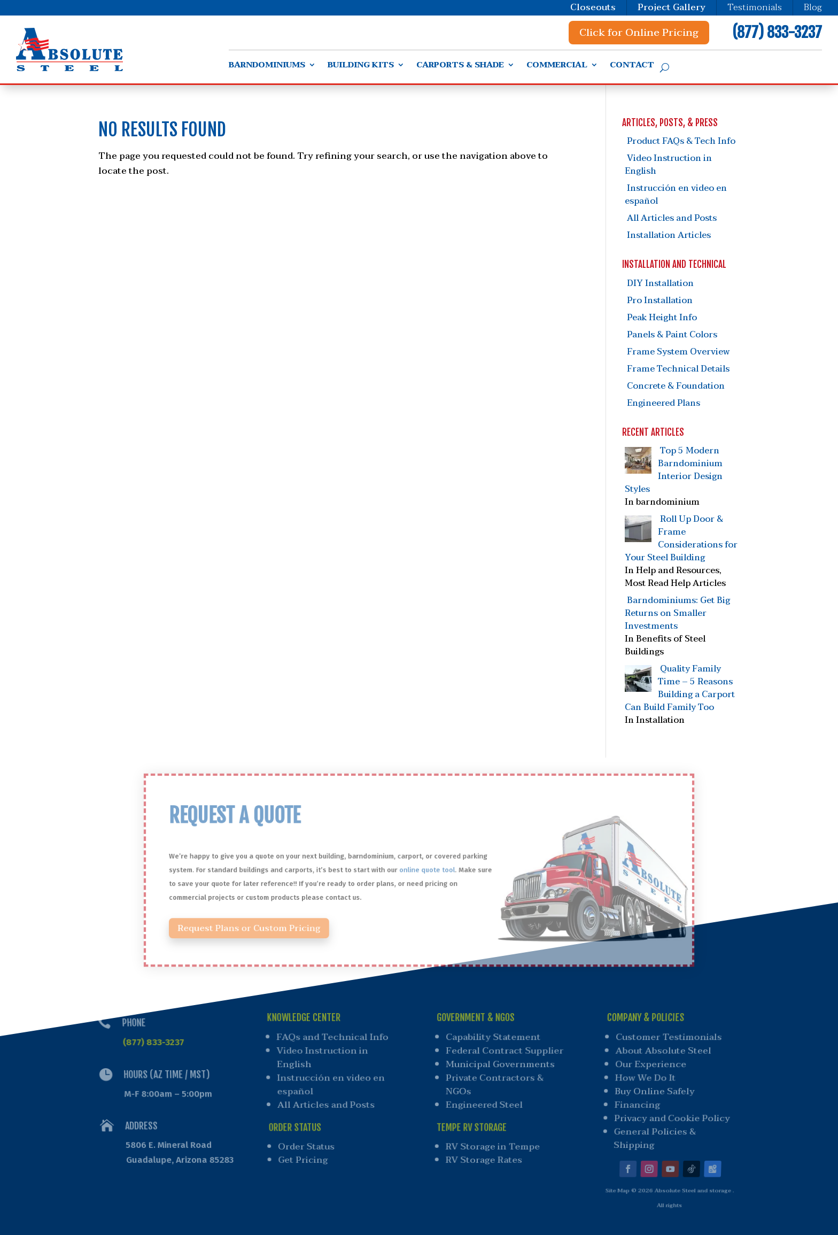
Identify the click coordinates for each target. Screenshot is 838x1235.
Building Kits (361, 66)
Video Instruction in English (668, 165)
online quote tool (426, 870)
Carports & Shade (460, 66)
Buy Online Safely (653, 1090)
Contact (632, 66)
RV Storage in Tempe (492, 1142)
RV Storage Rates (483, 1155)
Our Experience (651, 1065)
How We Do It (645, 1077)
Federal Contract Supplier (505, 1051)
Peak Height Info (662, 317)
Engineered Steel (483, 1103)
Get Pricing (305, 1155)
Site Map (614, 1182)
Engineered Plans (663, 403)
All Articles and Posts (672, 218)
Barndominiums (267, 66)
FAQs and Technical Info (332, 1038)
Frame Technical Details (678, 368)
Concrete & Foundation (676, 386)
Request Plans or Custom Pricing (268, 921)
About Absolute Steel (664, 1051)
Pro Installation (660, 300)
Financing (635, 1103)
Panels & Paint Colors (672, 334)
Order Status (308, 1142)
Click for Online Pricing (639, 32)
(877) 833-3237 (777, 32)
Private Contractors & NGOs (495, 1084)
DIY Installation (660, 283)
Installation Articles (669, 235)
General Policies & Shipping (651, 1134)
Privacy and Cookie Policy (670, 1116)
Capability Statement (493, 1038)
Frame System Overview (678, 351)
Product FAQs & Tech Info (681, 141)
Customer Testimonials (670, 1038)
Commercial (556, 66)
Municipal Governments (500, 1065)
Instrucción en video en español (676, 195)
